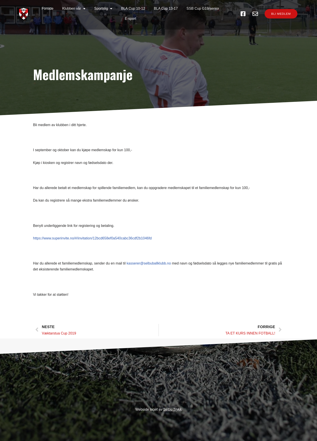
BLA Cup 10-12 (133, 8)
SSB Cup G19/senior (202, 8)
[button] (281, 13)
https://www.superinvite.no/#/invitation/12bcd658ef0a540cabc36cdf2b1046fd (92, 238)
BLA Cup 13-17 (166, 8)
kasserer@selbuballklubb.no (149, 263)
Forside (47, 8)
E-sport (130, 18)
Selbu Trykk (172, 409)
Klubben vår (73, 9)
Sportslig (103, 9)
